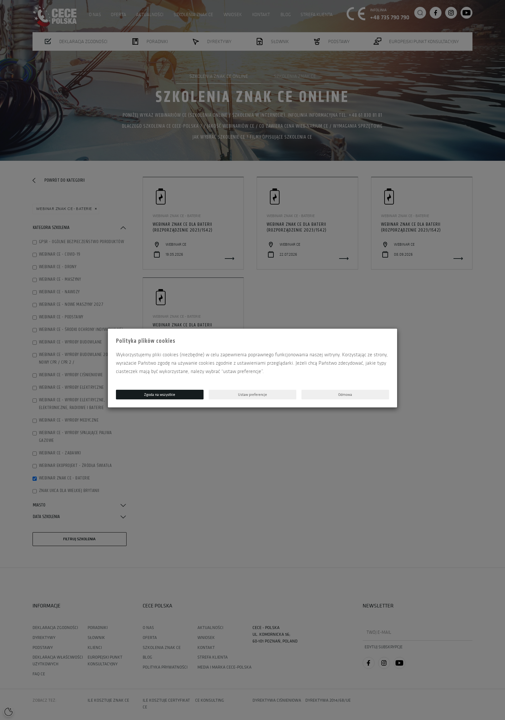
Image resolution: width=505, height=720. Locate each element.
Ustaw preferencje (252, 394)
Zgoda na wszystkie (159, 394)
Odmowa (345, 394)
